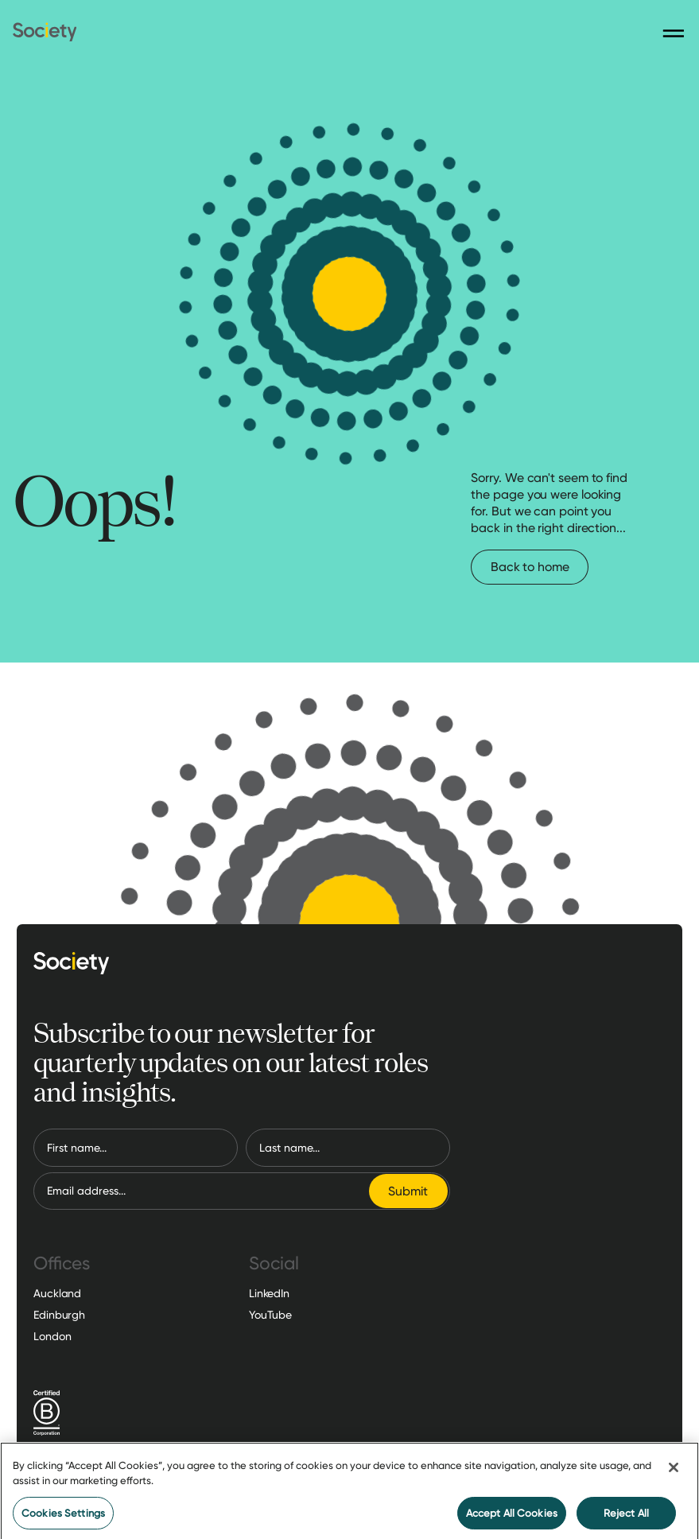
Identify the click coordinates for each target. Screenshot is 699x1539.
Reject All (626, 1517)
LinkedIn (269, 1293)
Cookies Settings (63, 1517)
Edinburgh (59, 1314)
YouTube (270, 1314)
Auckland (57, 1293)
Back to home (530, 566)
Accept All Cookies (511, 1517)
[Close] (673, 1471)
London (52, 1336)
